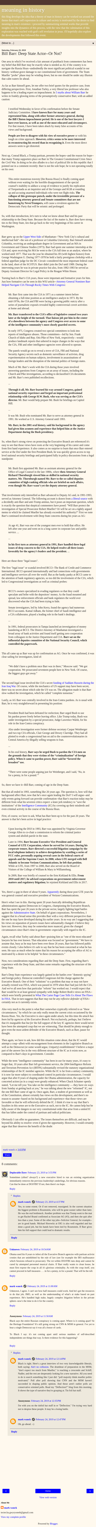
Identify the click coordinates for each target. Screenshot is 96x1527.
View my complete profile (13, 1517)
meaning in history (23, 10)
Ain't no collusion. (40, 1367)
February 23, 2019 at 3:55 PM (42, 1172)
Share (7, 1155)
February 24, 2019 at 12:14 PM (51, 1358)
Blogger (53, 1523)
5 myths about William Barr (70, 92)
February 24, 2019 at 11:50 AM (38, 1316)
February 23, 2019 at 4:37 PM (50, 1202)
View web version (48, 1497)
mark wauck (24, 1202)
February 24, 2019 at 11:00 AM (42, 1286)
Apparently (53, 891)
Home (48, 1491)
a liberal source (79, 498)
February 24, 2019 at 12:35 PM (46, 1400)
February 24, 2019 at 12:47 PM (51, 1419)
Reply (12, 1188)
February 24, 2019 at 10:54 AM (35, 1249)
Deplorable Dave (18, 1172)
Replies (16, 1195)
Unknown (15, 1249)
